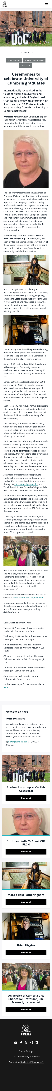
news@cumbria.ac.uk (18, 741)
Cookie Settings (26, 1051)
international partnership (26, 484)
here (5, 687)
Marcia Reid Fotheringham (26, 895)
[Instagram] (31, 1042)
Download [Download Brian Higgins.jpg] (26, 952)
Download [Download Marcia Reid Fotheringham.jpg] (26, 902)
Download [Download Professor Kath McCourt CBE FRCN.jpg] (26, 851)
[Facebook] (20, 1042)
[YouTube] (15, 1042)
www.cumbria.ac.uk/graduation (28, 597)
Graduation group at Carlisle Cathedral (26, 789)
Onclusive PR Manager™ (32, 1062)
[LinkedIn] (36, 1042)
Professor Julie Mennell (34, 60)
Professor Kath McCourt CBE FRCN (26, 842)
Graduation (25, 65)
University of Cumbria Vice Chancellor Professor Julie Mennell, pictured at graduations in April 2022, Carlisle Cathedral (26, 1002)
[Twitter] (26, 1042)
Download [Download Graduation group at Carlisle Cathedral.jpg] (26, 798)
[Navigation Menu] (47, 4)
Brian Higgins (26, 945)
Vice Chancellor (14, 60)
